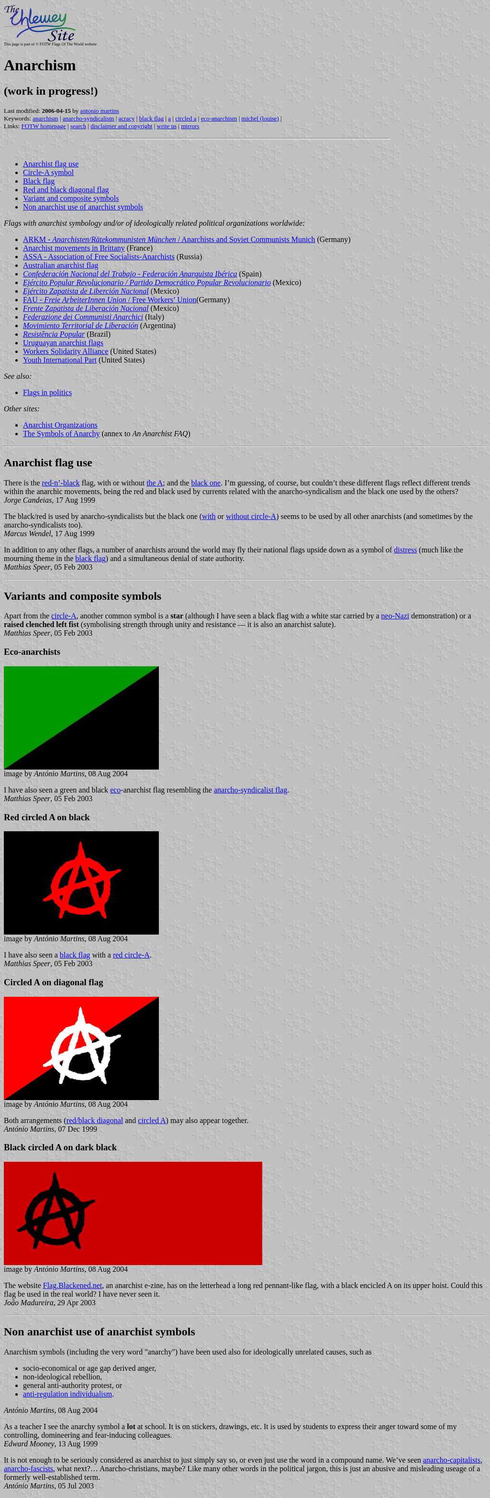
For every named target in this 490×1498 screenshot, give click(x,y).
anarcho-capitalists (451, 1460)
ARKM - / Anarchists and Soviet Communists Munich (169, 239)
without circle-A (251, 516)
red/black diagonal (95, 1120)
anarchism (45, 118)
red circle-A (131, 955)
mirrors (190, 126)
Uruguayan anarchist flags (63, 343)
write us (167, 126)
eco (115, 790)
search (78, 126)
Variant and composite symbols (71, 198)
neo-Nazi (395, 616)
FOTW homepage (43, 126)
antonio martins (99, 110)
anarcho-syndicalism (88, 118)
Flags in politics (47, 392)
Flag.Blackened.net (72, 1285)
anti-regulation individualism (67, 1394)
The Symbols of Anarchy (61, 434)
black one (206, 483)
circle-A (63, 616)
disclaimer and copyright (121, 126)
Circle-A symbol (48, 172)
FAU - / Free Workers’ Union (109, 300)
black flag (151, 118)
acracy (127, 118)
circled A (152, 1120)
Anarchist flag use (50, 164)
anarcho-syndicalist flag (250, 790)
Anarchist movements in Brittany (74, 248)
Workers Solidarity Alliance (65, 351)
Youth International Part (60, 360)
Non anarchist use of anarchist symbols (83, 207)
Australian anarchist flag (60, 265)
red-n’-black (61, 483)
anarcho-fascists (28, 1469)
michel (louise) (260, 118)
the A (154, 483)
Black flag (39, 181)
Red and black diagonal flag (66, 190)
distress (405, 550)
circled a (185, 118)
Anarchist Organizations (60, 425)
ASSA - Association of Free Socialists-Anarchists (99, 257)
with (208, 516)
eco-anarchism (219, 118)
